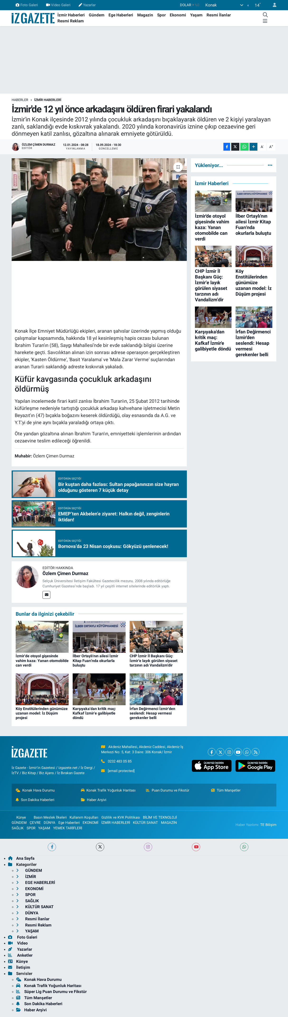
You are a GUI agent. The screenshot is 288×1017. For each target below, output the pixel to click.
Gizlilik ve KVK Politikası (120, 817)
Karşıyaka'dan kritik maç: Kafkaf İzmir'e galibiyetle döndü (94, 713)
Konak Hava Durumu (35, 790)
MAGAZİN (169, 822)
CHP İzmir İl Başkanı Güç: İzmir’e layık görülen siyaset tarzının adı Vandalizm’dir (153, 660)
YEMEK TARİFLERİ (67, 828)
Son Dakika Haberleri (35, 800)
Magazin (145, 15)
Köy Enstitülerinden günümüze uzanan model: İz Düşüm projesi (42, 713)
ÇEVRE (35, 822)
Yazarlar (87, 5)
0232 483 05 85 (120, 761)
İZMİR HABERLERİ (47, 100)
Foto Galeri (27, 5)
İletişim (19, 967)
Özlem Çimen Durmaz (65, 573)
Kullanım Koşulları (84, 817)
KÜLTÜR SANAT (145, 822)
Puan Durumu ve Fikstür (167, 790)
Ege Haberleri (121, 15)
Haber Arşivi (94, 800)
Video (18, 943)
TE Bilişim (268, 825)
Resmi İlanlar (219, 15)
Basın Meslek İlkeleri (50, 817)
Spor (161, 15)
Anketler (20, 955)
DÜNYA (49, 822)
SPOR (31, 828)
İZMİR (26, 876)
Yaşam (196, 15)
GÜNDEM (19, 822)
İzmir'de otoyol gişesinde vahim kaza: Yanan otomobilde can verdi (42, 660)
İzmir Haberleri (71, 15)
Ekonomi (178, 15)
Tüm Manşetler (226, 790)
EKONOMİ (90, 822)
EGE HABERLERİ (35, 882)
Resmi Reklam (70, 21)
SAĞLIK (18, 828)
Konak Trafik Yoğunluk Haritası (108, 790)
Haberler (20, 100)
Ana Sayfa (21, 858)
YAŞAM (44, 828)
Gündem (96, 15)
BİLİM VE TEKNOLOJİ (160, 817)
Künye (19, 817)
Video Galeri (58, 5)
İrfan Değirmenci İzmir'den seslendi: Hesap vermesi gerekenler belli (152, 713)
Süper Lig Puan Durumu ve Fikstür (51, 991)
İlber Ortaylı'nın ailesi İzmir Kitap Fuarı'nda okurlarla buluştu (95, 660)
